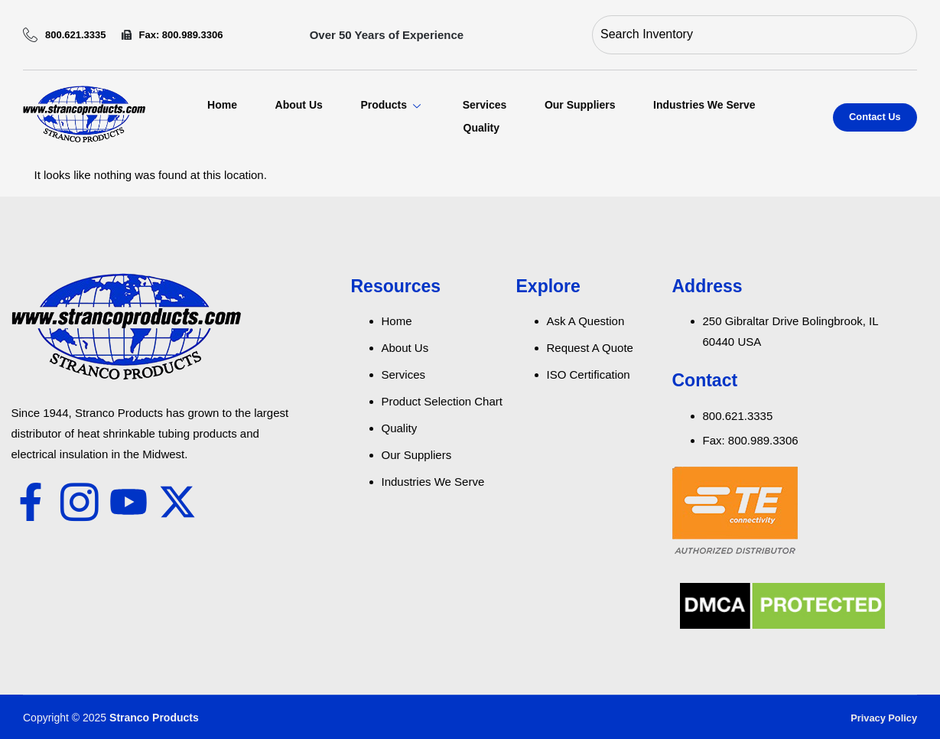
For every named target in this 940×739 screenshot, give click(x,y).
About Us (297, 105)
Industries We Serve (704, 105)
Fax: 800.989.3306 (172, 35)
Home (221, 105)
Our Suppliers (580, 105)
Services (484, 105)
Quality (481, 128)
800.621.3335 (64, 35)
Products (392, 105)
